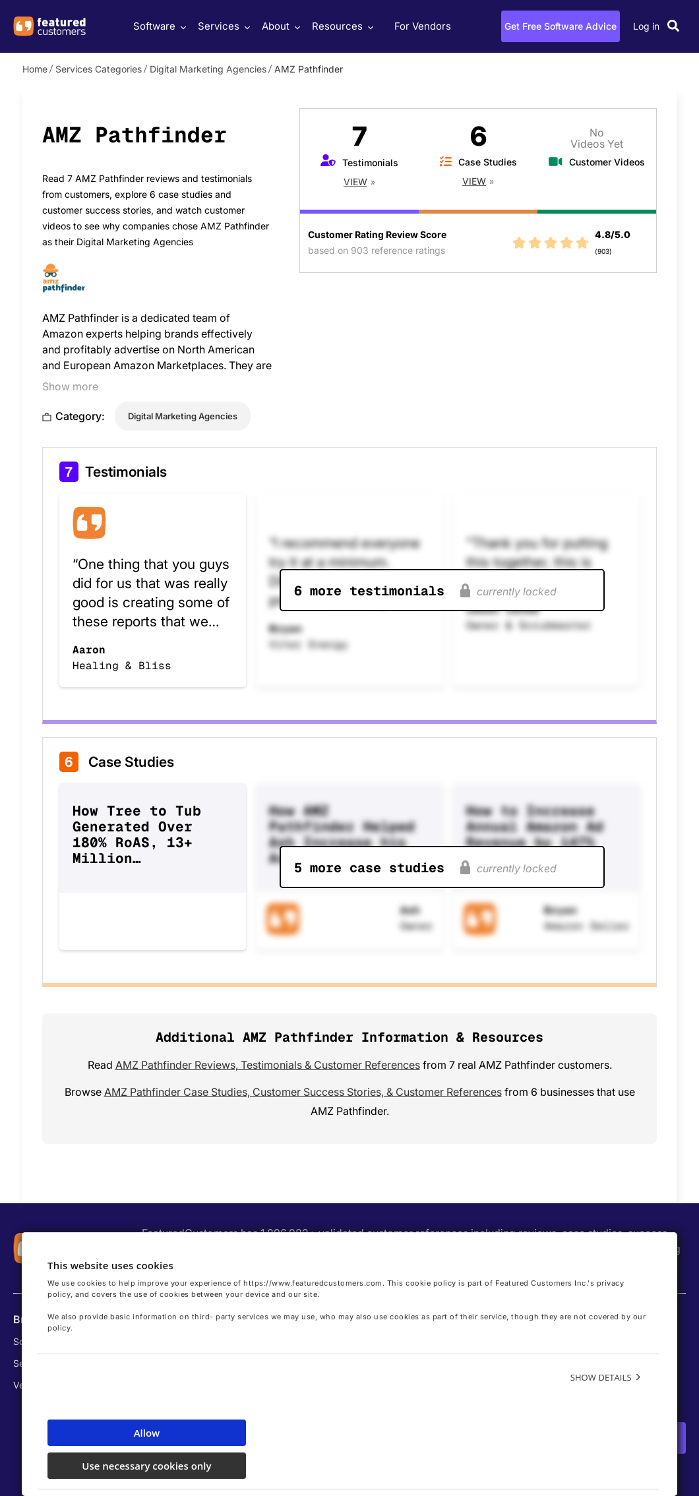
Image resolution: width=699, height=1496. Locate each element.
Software (158, 26)
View (355, 181)
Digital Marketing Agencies (208, 69)
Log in (646, 26)
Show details (601, 1377)
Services (222, 26)
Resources (341, 26)
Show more (70, 386)
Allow (147, 1432)
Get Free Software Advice (560, 26)
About (279, 26)
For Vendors (422, 26)
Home (34, 69)
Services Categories (98, 69)
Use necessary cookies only (146, 1465)
